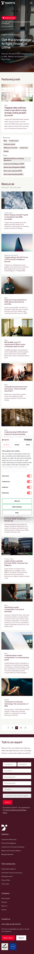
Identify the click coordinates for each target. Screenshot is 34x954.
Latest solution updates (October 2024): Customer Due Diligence (16, 563)
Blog (5, 141)
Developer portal (6, 876)
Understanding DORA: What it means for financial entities (16, 433)
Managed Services (7, 854)
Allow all (17, 501)
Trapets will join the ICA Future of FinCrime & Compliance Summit (16, 259)
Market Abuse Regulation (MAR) (14, 167)
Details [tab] (17, 444)
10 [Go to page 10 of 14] (21, 727)
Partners (4, 902)
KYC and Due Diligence (8, 843)
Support (21, 938)
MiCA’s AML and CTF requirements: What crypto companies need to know (14, 344)
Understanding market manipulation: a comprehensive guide (16, 657)
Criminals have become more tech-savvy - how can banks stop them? (15, 389)
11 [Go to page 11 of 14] (25, 727)
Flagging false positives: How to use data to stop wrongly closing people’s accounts (15, 112)
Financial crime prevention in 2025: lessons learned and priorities (15, 302)
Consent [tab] (6, 444)
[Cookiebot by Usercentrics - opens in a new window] (24, 440)
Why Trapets (5, 898)
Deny (17, 512)
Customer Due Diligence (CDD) (14, 164)
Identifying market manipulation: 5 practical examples (14, 609)
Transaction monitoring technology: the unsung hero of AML (16, 704)
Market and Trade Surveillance (11, 850)
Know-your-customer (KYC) (13, 171)
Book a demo (8, 938)
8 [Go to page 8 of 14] (12, 727)
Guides (6, 151)
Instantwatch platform (8, 869)
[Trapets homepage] (8, 2)
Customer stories (9, 144)
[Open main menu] (30, 3)
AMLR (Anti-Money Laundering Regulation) (14, 159)
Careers (4, 909)
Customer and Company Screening (12, 847)
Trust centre (5, 884)
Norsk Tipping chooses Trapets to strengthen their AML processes (16, 217)
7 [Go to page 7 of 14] (8, 727)
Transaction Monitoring (8, 839)
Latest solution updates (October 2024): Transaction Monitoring (15, 519)
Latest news (24, 148)
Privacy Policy (5, 880)
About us (4, 906)
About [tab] (28, 444)
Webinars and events (10, 148)
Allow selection (17, 507)
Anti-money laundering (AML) (13, 174)
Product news (13, 141)
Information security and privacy (11, 872)
